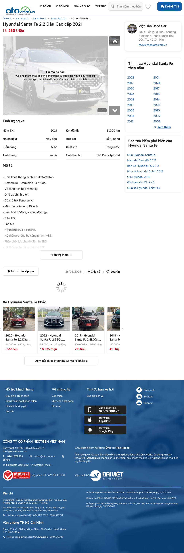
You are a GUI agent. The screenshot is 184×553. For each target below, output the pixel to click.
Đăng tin (169, 6)
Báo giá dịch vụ (95, 395)
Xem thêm (162, 127)
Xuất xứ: (71, 147)
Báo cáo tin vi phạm (21, 271)
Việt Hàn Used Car (152, 26)
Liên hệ (9, 411)
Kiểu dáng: (10, 147)
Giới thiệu (57, 395)
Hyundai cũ (22, 18)
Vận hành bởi (99, 475)
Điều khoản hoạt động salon (21, 401)
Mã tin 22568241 (80, 18)
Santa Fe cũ (39, 18)
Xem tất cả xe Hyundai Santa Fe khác (60, 361)
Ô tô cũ (7, 18)
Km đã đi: (72, 130)
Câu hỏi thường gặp (16, 406)
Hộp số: (71, 139)
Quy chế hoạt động (63, 401)
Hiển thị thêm (60, 255)
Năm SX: (8, 130)
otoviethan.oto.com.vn (153, 45)
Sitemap (56, 406)
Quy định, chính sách (17, 395)
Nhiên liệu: (10, 139)
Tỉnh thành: (73, 155)
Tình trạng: (10, 155)
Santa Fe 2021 (58, 18)
